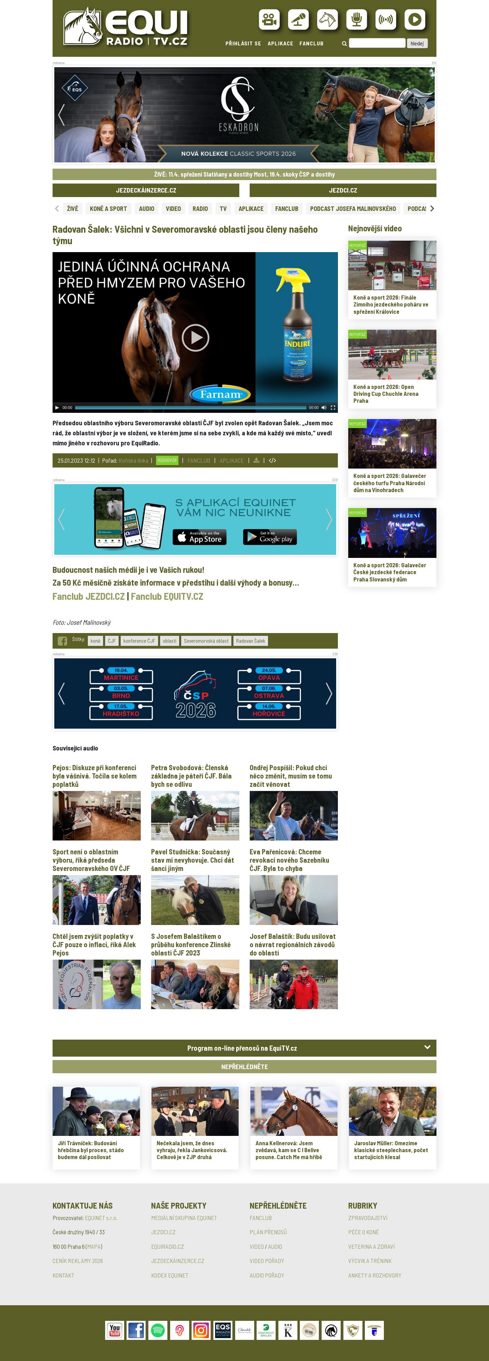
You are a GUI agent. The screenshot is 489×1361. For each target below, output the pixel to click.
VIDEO (173, 208)
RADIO (200, 208)
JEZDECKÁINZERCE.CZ (146, 190)
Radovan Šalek (250, 641)
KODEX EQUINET (169, 1275)
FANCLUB (311, 43)
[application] (195, 332)
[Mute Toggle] (324, 407)
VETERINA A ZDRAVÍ (371, 1246)
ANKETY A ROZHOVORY (375, 1275)
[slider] (190, 407)
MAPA (94, 1246)
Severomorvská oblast (206, 641)
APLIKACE (281, 43)
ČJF (112, 641)
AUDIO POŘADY (267, 1275)
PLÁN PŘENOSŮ (268, 1231)
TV (223, 208)
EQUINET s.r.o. (101, 1217)
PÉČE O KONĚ (363, 1231)
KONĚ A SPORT (108, 208)
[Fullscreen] (333, 407)
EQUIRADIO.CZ (167, 1246)
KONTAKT (63, 1275)
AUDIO (146, 208)
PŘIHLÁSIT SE (243, 43)
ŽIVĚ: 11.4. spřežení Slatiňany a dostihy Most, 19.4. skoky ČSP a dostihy (244, 174)
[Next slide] (431, 208)
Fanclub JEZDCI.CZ (89, 596)
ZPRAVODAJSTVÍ (367, 1217)
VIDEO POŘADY (267, 1260)
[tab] (244, 1048)
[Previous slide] (57, 208)
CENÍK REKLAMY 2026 (78, 1260)
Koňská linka (133, 460)
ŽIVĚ (72, 208)
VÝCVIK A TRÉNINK (369, 1260)
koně (95, 641)
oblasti (169, 641)
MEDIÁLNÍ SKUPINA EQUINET (184, 1217)
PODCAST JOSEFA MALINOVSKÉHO (353, 208)
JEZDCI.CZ (343, 190)
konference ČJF (139, 641)
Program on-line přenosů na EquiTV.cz (242, 1048)
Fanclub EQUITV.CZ (167, 596)
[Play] (57, 407)
